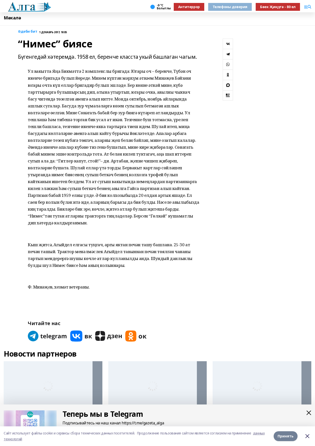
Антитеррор (189, 6)
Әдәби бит (27, 31)
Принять (286, 436)
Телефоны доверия (230, 6)
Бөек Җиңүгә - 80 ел (278, 6)
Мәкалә (12, 17)
